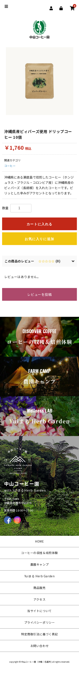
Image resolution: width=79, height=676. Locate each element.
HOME (39, 541)
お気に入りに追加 (39, 239)
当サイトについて (39, 611)
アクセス (39, 599)
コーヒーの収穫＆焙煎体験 (39, 553)
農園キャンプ (39, 564)
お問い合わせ (39, 646)
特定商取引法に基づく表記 (39, 634)
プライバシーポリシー (39, 622)
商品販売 (39, 588)
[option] (39, 81)
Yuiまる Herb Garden (39, 576)
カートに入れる (39, 224)
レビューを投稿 (39, 294)
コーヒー (10, 166)
